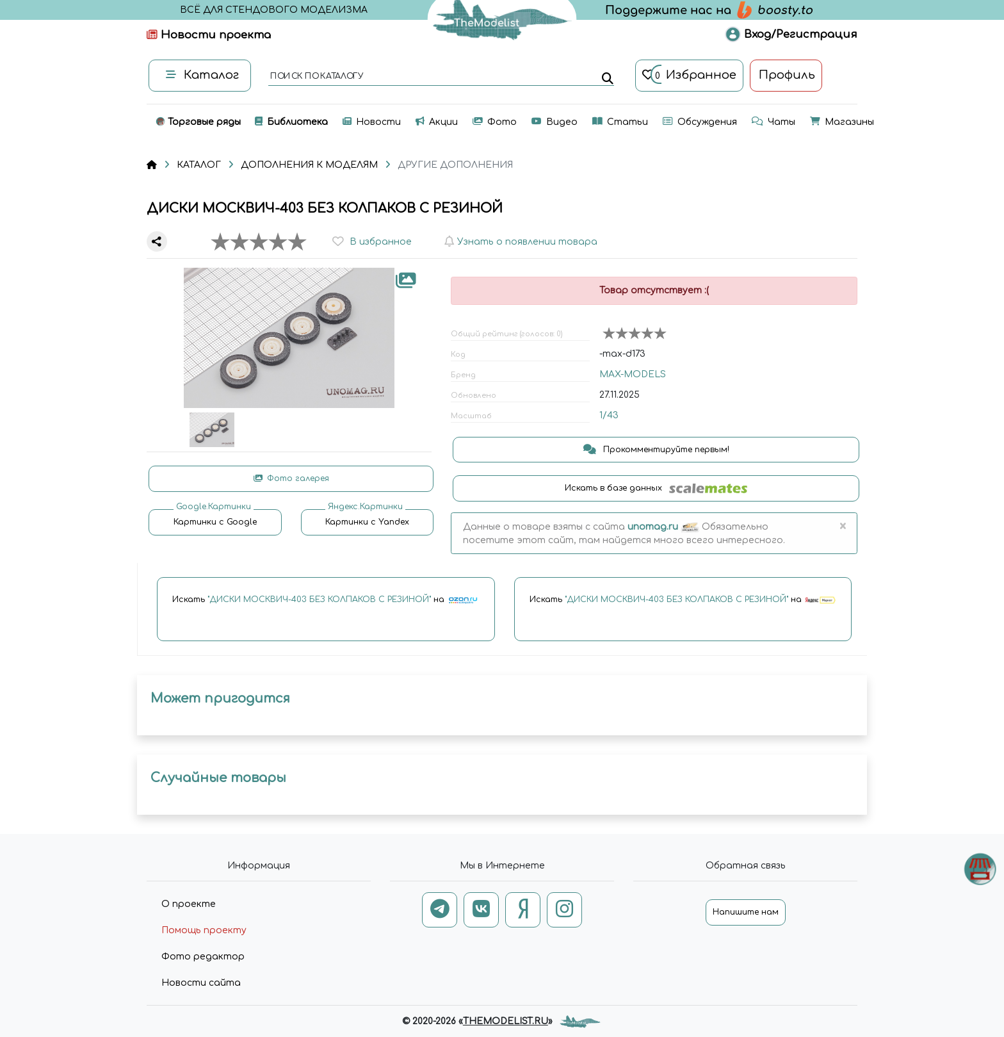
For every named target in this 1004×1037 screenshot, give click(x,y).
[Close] (842, 526)
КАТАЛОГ (199, 165)
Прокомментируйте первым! (656, 449)
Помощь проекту (204, 930)
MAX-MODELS (632, 374)
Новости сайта (201, 983)
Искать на (325, 600)
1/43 (609, 415)
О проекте (188, 904)
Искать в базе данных (656, 488)
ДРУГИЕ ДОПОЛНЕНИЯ (455, 165)
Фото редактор (203, 956)
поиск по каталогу (316, 76)
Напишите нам (746, 912)
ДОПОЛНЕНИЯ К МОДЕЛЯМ (309, 165)
